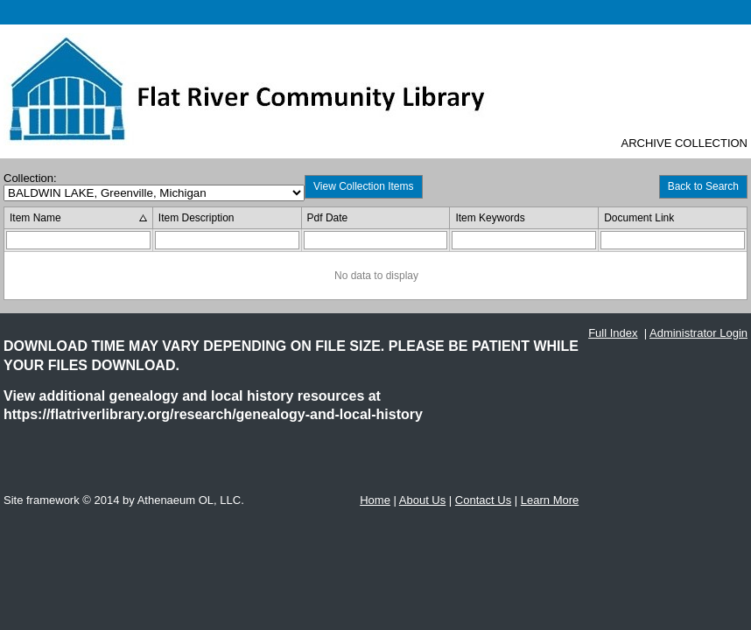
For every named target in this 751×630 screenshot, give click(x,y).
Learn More (550, 500)
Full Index (612, 333)
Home (375, 500)
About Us (422, 500)
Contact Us (483, 500)
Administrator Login (698, 333)
